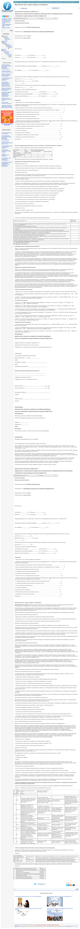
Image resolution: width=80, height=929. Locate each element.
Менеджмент (9, 46)
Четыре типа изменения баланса (7, 103)
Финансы (10, 55)
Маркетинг (7, 44)
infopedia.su (16, 926)
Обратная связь (6, 25)
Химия (10, 56)
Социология (6, 51)
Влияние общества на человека (6, 133)
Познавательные (39, 2)
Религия (4, 50)
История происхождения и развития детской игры (60, 908)
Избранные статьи (6, 19)
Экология (3, 58)
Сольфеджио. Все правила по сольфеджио (6, 159)
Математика (8, 45)
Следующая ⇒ (55, 8)
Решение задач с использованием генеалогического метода (28, 909)
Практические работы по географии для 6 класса (7, 142)
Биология (6, 37)
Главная (16, 2)
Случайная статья (6, 20)
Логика (5, 43)
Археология (5, 36)
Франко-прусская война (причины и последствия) (6, 75)
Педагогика (4, 49)
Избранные (22, 2)
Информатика (4, 41)
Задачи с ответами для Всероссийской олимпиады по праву (7, 106)
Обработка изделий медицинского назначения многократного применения (7, 94)
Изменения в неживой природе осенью (6, 151)
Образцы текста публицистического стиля (7, 99)
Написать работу (6, 27)
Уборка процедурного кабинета (5, 155)
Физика (7, 53)
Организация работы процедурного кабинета (7, 79)
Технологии (7, 52)
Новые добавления (6, 24)
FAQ (3, 26)
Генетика (7, 38)
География (8, 39)
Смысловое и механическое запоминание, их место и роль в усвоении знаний (6, 84)
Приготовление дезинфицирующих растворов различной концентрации (6, 66)
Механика (10, 47)
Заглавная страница (7, 18)
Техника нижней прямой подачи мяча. (7, 72)
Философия (9, 54)
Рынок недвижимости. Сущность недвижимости (59, 896)
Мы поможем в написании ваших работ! (7, 124)
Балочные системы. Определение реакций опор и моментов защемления (7, 164)
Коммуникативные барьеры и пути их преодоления (6, 89)
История (4, 42)
